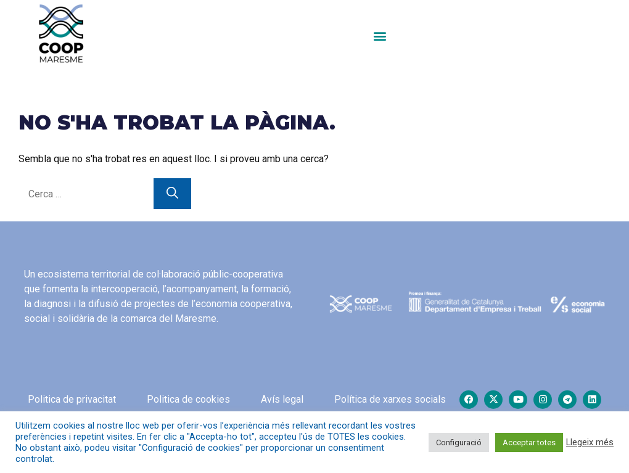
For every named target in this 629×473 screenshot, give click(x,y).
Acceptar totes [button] (529, 442)
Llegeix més (590, 442)
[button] (379, 35)
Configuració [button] (459, 442)
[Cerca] (172, 194)
